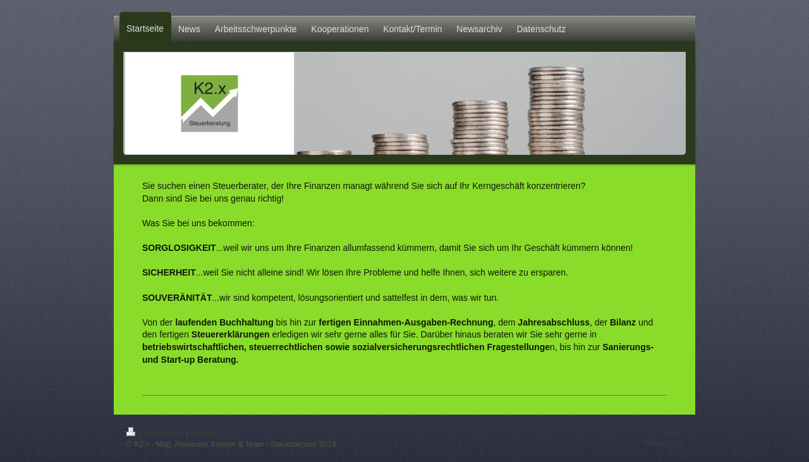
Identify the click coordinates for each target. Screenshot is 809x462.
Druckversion (156, 433)
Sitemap (204, 433)
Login (673, 432)
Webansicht (663, 443)
